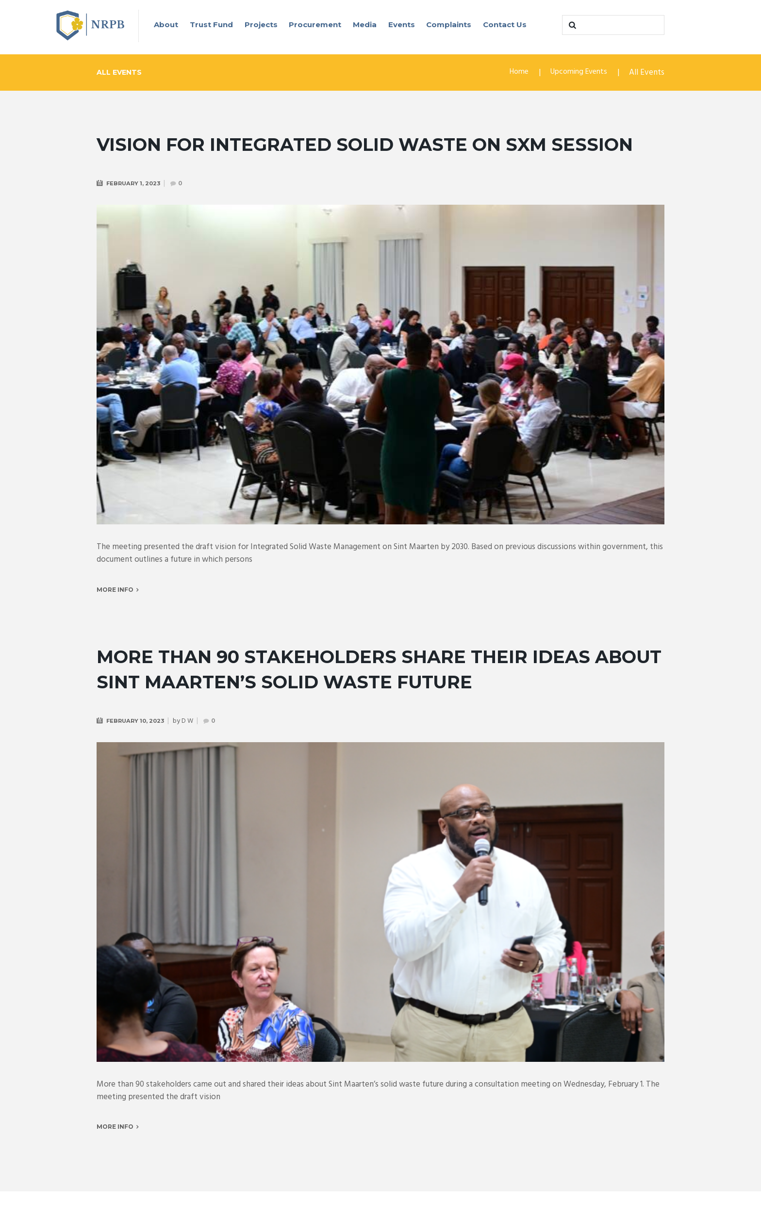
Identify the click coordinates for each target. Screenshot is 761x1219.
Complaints (448, 24)
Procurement (315, 24)
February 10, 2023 (137, 747)
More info (115, 615)
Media (365, 24)
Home (512, 73)
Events (401, 24)
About (166, 24)
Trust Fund (211, 24)
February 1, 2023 (135, 208)
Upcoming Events (576, 73)
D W (191, 747)
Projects (261, 24)
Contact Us (505, 24)
